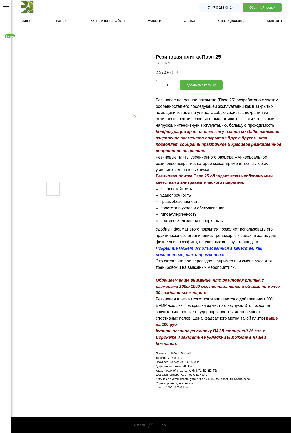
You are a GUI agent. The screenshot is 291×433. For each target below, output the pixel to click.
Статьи (189, 21)
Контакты (274, 21)
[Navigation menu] (6, 7)
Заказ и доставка (230, 21)
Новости (154, 21)
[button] (262, 7)
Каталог (62, 21)
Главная (26, 21)
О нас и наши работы (108, 21)
